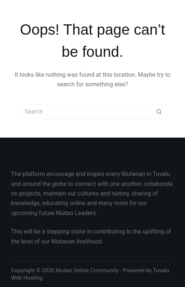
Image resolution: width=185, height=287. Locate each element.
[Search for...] (85, 111)
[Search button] (159, 111)
